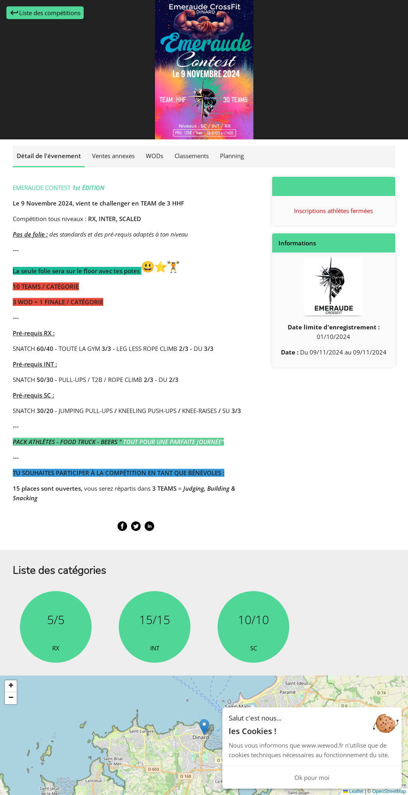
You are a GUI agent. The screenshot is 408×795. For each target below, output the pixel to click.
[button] (204, 727)
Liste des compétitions (45, 13)
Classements (192, 156)
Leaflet (353, 791)
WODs (154, 156)
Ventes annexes (113, 156)
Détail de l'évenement (49, 156)
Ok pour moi (312, 777)
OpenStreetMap (389, 791)
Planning (232, 156)
